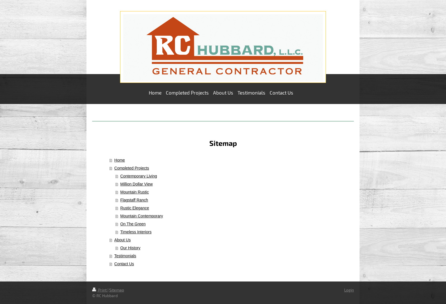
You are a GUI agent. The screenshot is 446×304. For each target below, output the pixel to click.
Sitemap (116, 289)
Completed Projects (131, 168)
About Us (122, 240)
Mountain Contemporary (141, 216)
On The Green (133, 224)
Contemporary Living (138, 176)
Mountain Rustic (134, 192)
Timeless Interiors (136, 232)
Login (349, 289)
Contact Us (124, 264)
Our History (130, 248)
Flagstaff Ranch (134, 200)
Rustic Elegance (134, 208)
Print (100, 289)
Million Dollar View (136, 184)
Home (119, 160)
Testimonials (125, 256)
